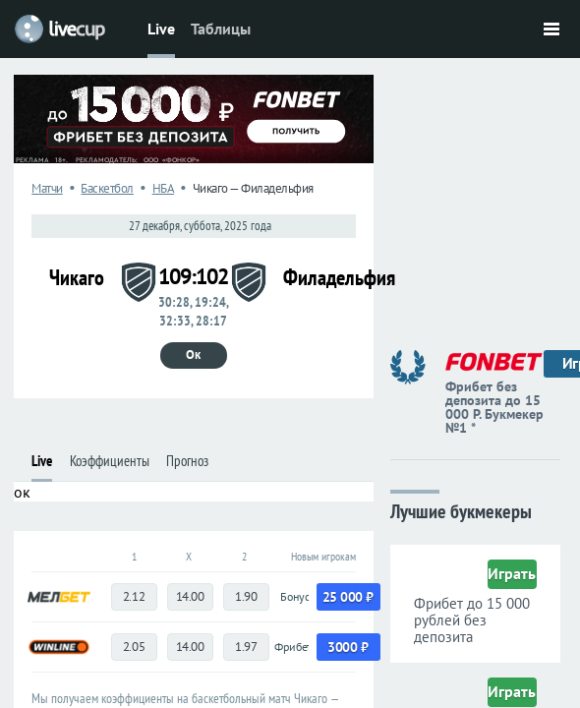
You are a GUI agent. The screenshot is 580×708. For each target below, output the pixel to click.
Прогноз (187, 460)
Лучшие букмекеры (461, 510)
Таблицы (221, 28)
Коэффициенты (109, 460)
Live (161, 28)
